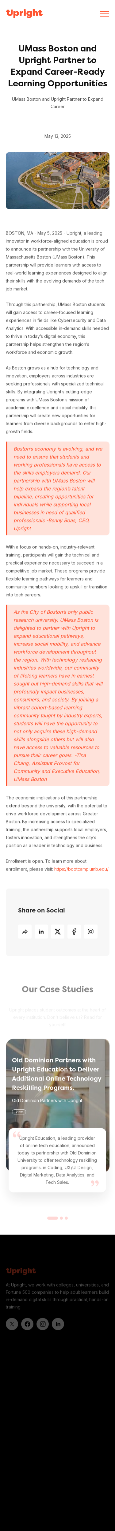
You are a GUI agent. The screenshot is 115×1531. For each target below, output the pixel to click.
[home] (24, 13)
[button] (104, 14)
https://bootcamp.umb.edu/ (81, 868)
